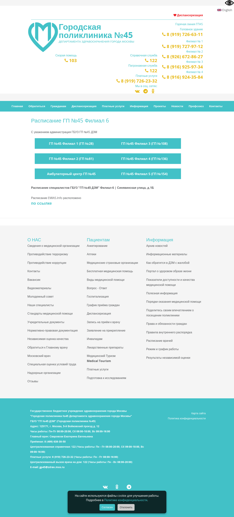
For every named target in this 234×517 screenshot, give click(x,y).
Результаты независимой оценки (168, 358)
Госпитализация (98, 296)
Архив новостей (157, 246)
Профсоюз (196, 106)
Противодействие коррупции (46, 263)
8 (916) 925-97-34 (182, 67)
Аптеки (91, 254)
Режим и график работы (162, 349)
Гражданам (58, 106)
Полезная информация (162, 293)
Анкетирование (97, 246)
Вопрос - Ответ (97, 288)
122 (151, 60)
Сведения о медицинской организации (53, 246)
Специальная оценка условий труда (51, 364)
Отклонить (126, 507)
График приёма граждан (103, 305)
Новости (177, 106)
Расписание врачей (159, 341)
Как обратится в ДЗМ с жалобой (167, 263)
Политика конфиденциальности (187, 418)
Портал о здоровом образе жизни (168, 271)
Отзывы (32, 381)
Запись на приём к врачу (103, 322)
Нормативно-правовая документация (52, 330)
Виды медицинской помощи (105, 280)
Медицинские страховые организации (112, 263)
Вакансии (33, 280)
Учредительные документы (45, 322)
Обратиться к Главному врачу (47, 347)
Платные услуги (113, 106)
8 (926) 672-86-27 (182, 56)
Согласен (107, 507)
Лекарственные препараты (105, 347)
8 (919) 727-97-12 (182, 46)
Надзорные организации (44, 373)
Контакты (215, 106)
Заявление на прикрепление (106, 330)
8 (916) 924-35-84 (182, 77)
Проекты (160, 106)
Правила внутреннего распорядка (169, 332)
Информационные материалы (166, 254)
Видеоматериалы (39, 288)
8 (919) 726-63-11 (182, 34)
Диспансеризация (188, 15)
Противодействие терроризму (47, 254)
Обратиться (37, 106)
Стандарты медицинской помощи (50, 313)
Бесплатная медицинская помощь (110, 271)
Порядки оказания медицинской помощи (173, 302)
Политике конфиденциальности (125, 500)
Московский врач (38, 356)
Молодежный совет (40, 296)
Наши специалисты (40, 305)
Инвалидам (94, 339)
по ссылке (41, 203)
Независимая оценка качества (48, 339)
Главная (17, 106)
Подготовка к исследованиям (106, 378)
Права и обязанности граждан (166, 324)
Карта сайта (198, 413)
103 (71, 60)
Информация (139, 106)
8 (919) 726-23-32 (136, 81)
